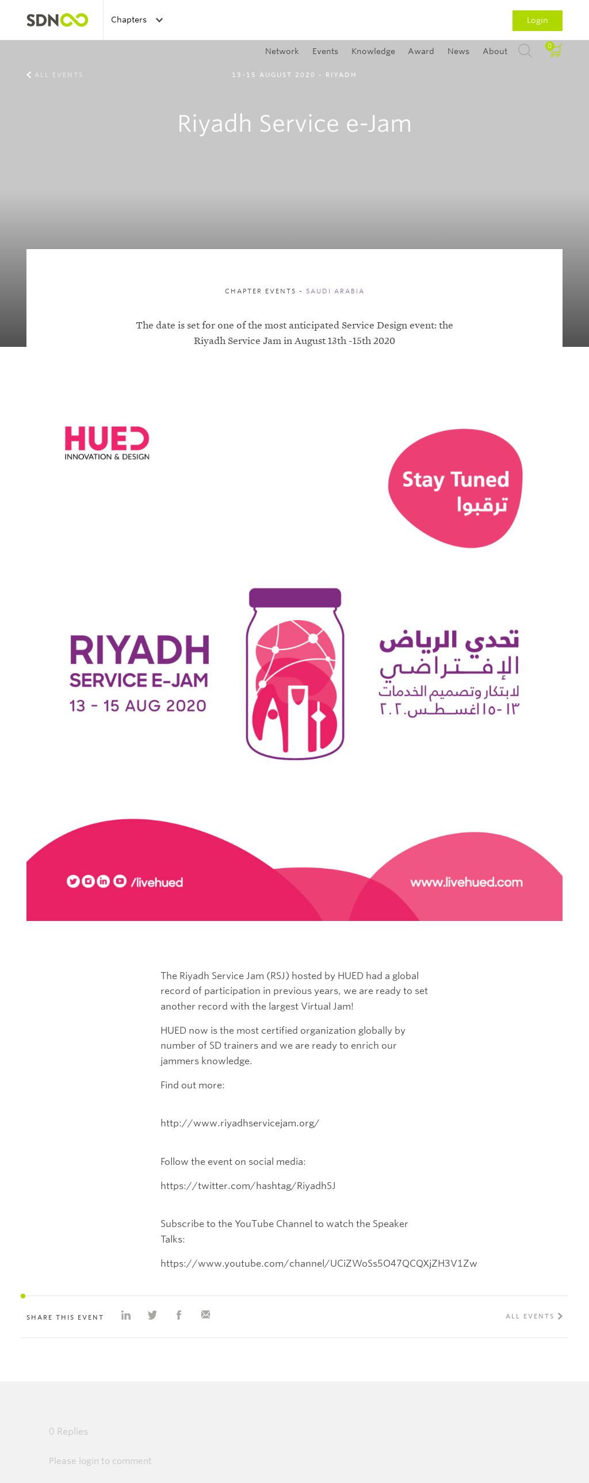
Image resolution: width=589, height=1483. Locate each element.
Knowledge (373, 51)
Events (325, 51)
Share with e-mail (205, 1315)
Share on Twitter (152, 1315)
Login (537, 20)
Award (421, 51)
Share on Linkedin (126, 1315)
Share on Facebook (178, 1315)
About (495, 51)
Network (282, 51)
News (458, 51)
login (89, 1461)
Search (525, 51)
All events (59, 75)
